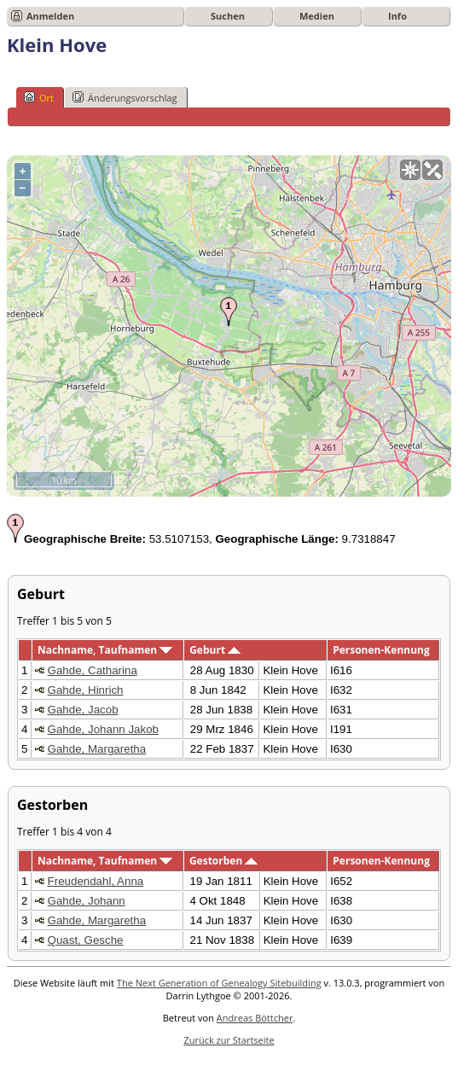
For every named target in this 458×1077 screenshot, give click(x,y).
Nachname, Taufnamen (105, 650)
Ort (39, 97)
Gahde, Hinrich (86, 690)
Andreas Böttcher (255, 1017)
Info (397, 15)
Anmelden (50, 15)
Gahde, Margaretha (97, 748)
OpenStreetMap (349, 490)
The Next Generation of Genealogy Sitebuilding (219, 982)
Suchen (228, 15)
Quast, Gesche (86, 940)
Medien (316, 15)
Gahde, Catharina (92, 670)
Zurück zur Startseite (228, 1039)
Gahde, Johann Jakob (103, 729)
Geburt (215, 650)
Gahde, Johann (86, 900)
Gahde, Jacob (83, 709)
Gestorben (223, 860)
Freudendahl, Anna (96, 881)
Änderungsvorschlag (124, 97)
